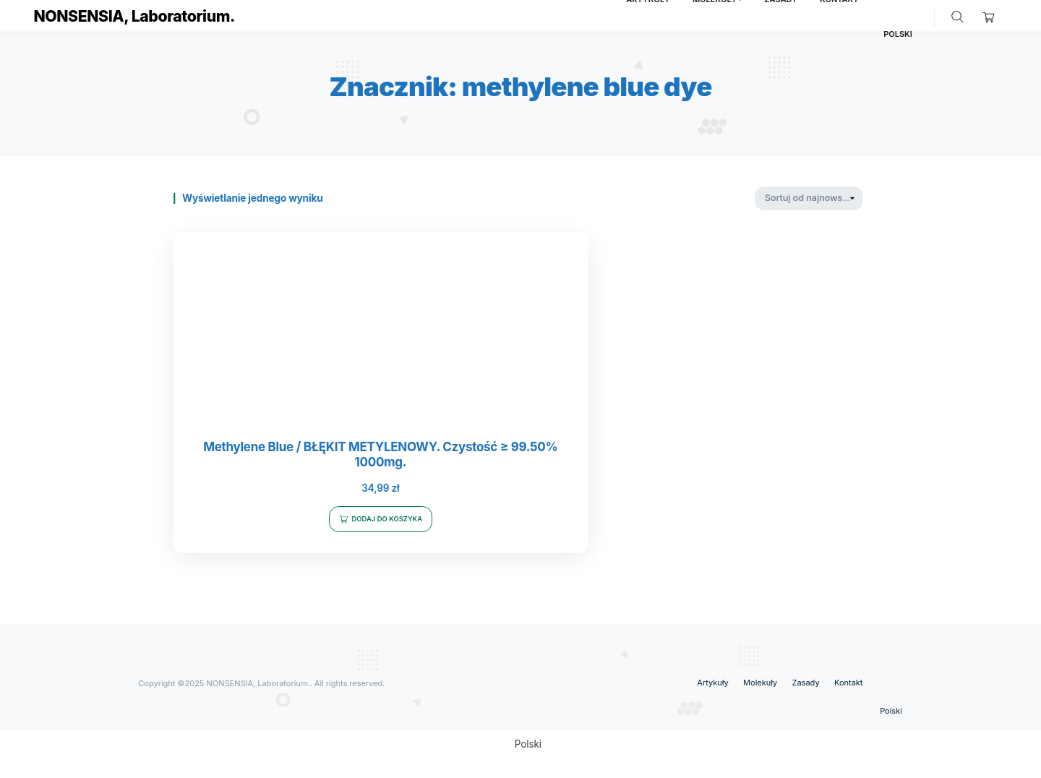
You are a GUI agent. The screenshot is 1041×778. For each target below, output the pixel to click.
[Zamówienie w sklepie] (809, 198)
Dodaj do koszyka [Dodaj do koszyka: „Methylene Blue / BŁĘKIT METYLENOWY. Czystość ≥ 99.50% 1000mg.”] (344, 517)
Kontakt (848, 685)
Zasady (806, 685)
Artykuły (712, 685)
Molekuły (760, 685)
